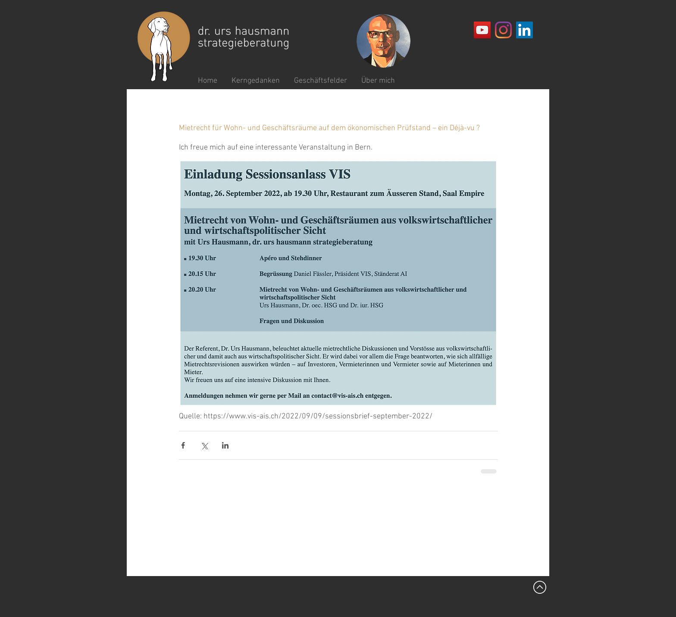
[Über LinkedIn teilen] (225, 445)
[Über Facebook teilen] (183, 445)
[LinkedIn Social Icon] (524, 30)
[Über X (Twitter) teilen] (204, 445)
